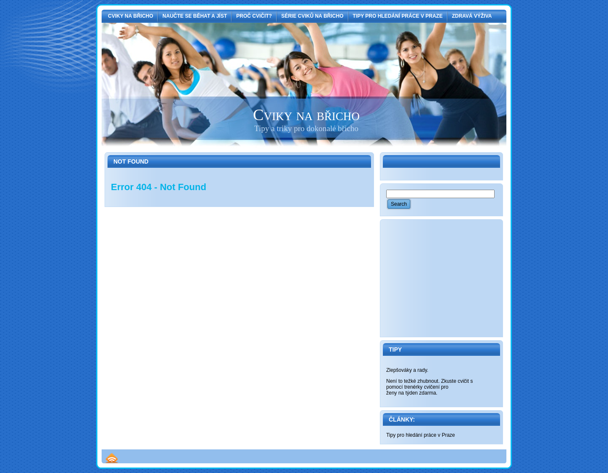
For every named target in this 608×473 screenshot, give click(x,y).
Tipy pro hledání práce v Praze (420, 435)
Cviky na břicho (306, 115)
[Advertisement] (449, 278)
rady (422, 370)
